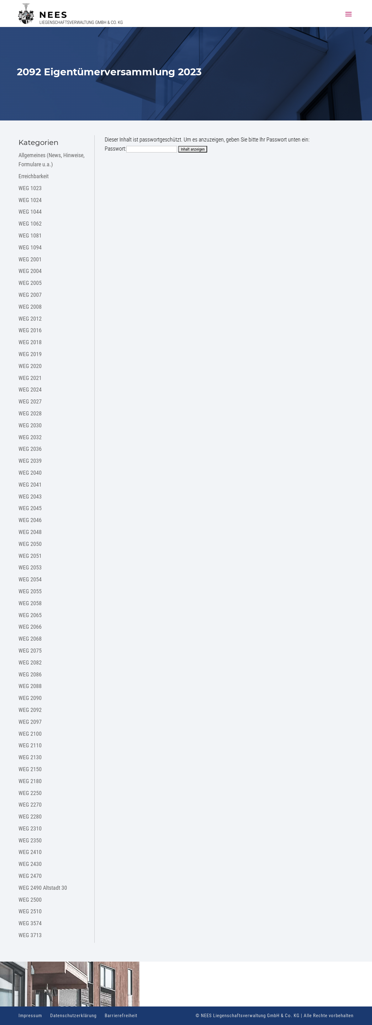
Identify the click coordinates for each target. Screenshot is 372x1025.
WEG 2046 (30, 520)
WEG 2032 (30, 437)
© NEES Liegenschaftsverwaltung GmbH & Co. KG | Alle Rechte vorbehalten (275, 1015)
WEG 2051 (30, 556)
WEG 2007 (30, 294)
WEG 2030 (30, 425)
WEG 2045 (30, 508)
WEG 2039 (30, 460)
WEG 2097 (30, 721)
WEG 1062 (30, 223)
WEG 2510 (30, 911)
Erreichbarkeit (33, 176)
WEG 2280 (30, 816)
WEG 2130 (30, 757)
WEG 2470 (30, 876)
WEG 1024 (30, 200)
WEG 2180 (30, 781)
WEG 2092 (30, 710)
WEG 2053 (30, 567)
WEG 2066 (30, 626)
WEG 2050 (30, 544)
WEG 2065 (30, 615)
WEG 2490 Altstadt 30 (42, 887)
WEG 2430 (30, 864)
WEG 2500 (30, 899)
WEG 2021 (30, 378)
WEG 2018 (30, 342)
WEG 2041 (30, 484)
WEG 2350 (30, 840)
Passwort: (141, 148)
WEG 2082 (30, 662)
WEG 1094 (30, 247)
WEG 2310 (30, 828)
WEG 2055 (30, 591)
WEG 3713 (30, 935)
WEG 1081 (30, 235)
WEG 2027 (30, 401)
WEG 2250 (30, 793)
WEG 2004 (30, 271)
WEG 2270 (30, 804)
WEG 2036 (30, 449)
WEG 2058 (30, 603)
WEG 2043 (30, 496)
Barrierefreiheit (121, 1015)
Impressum (30, 1015)
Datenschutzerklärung (73, 1015)
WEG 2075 (30, 650)
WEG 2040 (30, 472)
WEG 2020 (30, 366)
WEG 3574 (30, 923)
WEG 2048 (30, 532)
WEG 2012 (30, 318)
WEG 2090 (30, 698)
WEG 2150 (30, 769)
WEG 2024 (30, 389)
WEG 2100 (30, 733)
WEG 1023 (30, 188)
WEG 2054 (30, 579)
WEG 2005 (30, 283)
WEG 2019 (30, 354)
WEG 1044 (30, 211)
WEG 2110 (30, 745)
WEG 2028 (30, 413)
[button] (348, 18)
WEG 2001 (30, 259)
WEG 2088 (30, 686)
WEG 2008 (30, 306)
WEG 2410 (30, 852)
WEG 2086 (30, 674)
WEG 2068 (30, 638)
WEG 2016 (30, 330)
